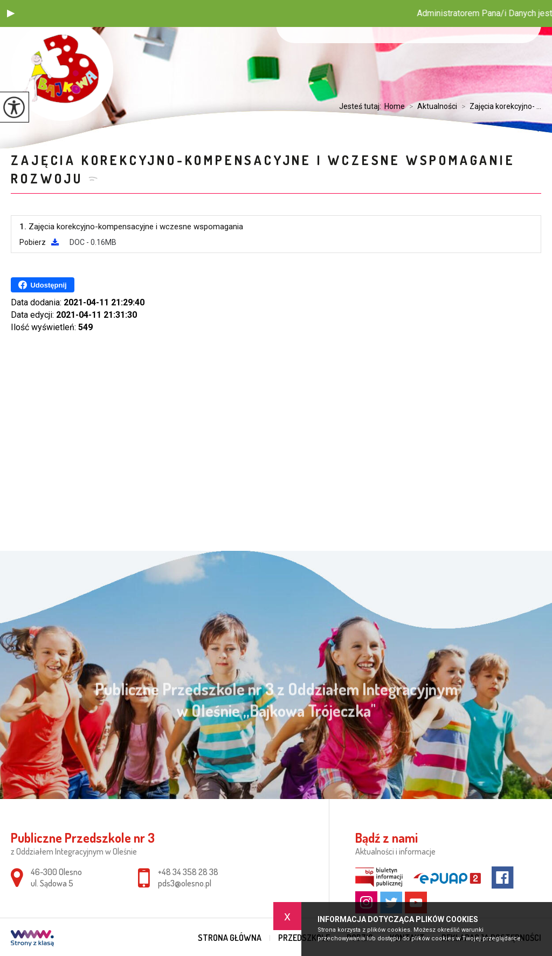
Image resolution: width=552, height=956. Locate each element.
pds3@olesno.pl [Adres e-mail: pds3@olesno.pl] (184, 883)
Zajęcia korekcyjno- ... (499, 106)
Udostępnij (42, 285)
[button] (11, 13)
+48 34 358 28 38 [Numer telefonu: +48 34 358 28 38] (188, 871)
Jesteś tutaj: (361, 106)
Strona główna (229, 937)
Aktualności (431, 106)
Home (394, 106)
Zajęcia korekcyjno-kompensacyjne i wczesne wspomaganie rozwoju (263, 169)
